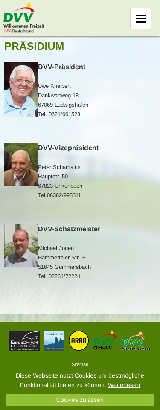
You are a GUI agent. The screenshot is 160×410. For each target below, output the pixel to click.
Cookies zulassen (80, 399)
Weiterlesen (124, 384)
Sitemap (80, 364)
